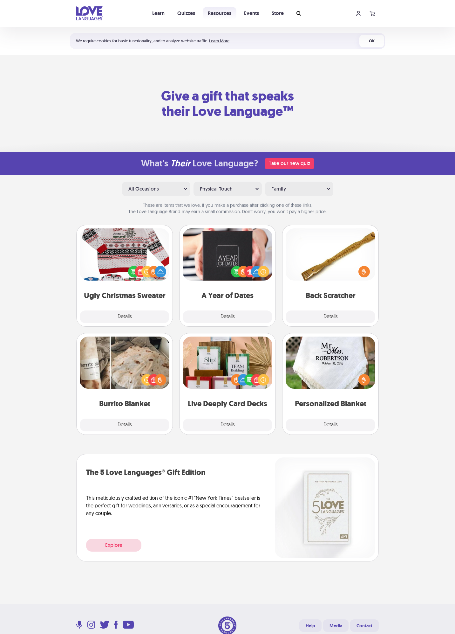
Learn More (219, 41)
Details (125, 316)
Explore (113, 545)
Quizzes (186, 13)
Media (335, 626)
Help (310, 626)
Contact (364, 626)
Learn (158, 13)
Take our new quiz (289, 163)
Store (278, 13)
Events (251, 13)
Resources (219, 13)
